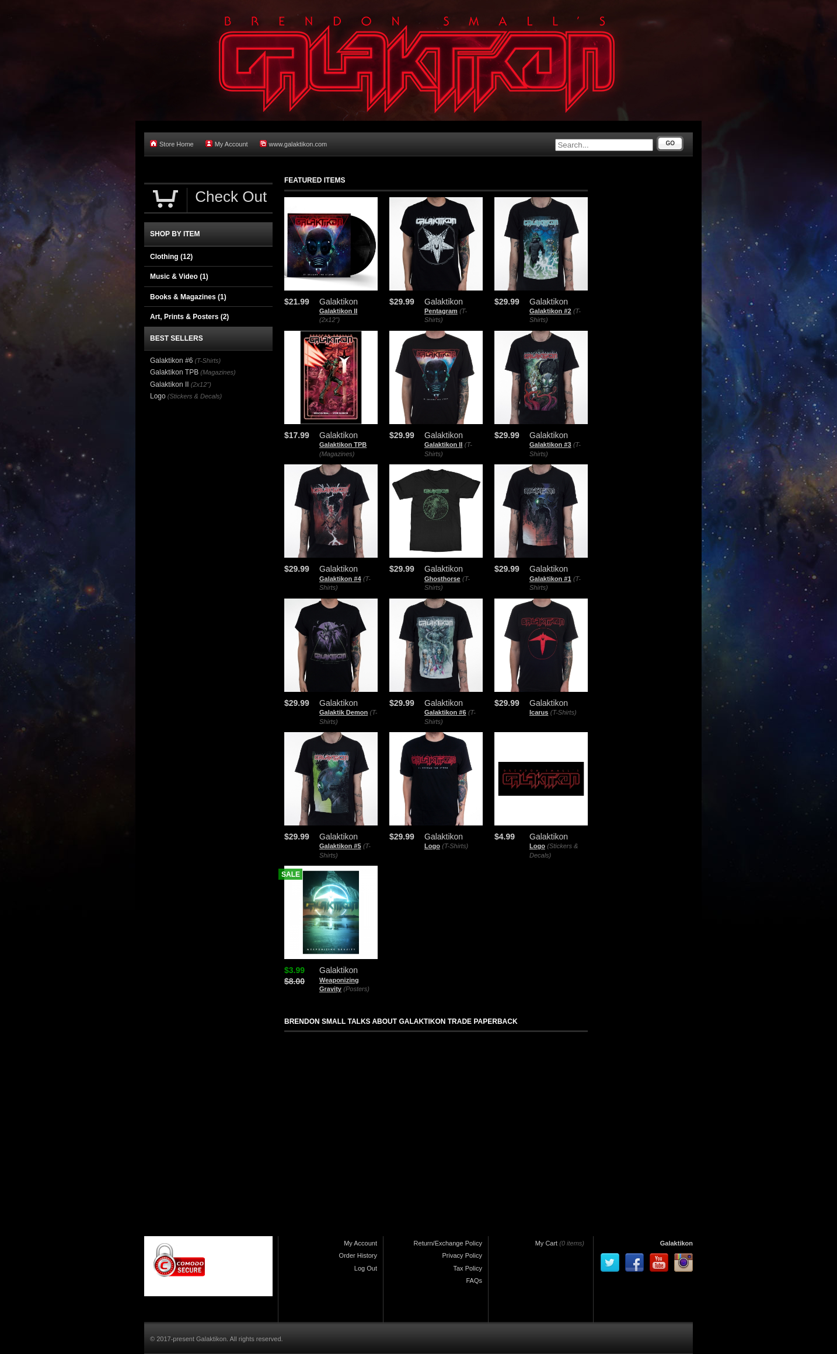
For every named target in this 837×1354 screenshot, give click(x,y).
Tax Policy (467, 1268)
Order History (358, 1255)
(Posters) (356, 988)
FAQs (474, 1280)
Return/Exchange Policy (448, 1243)
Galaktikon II (338, 310)
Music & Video (179, 276)
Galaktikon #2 (550, 310)
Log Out (365, 1268)
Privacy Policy (462, 1255)
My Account (226, 144)
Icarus (538, 712)
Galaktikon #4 (340, 578)
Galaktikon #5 (340, 845)
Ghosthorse (442, 578)
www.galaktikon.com (293, 144)
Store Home (172, 144)
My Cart (546, 1243)
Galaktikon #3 (550, 444)
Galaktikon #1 (550, 578)
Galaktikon (676, 1243)
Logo (432, 845)
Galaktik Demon (343, 712)
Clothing (171, 257)
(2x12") (329, 319)
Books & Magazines (188, 297)
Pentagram (441, 310)
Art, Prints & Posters (189, 317)
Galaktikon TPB (343, 444)
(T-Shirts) (563, 712)
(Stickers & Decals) (195, 396)
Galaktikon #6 (445, 712)
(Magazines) (337, 453)
